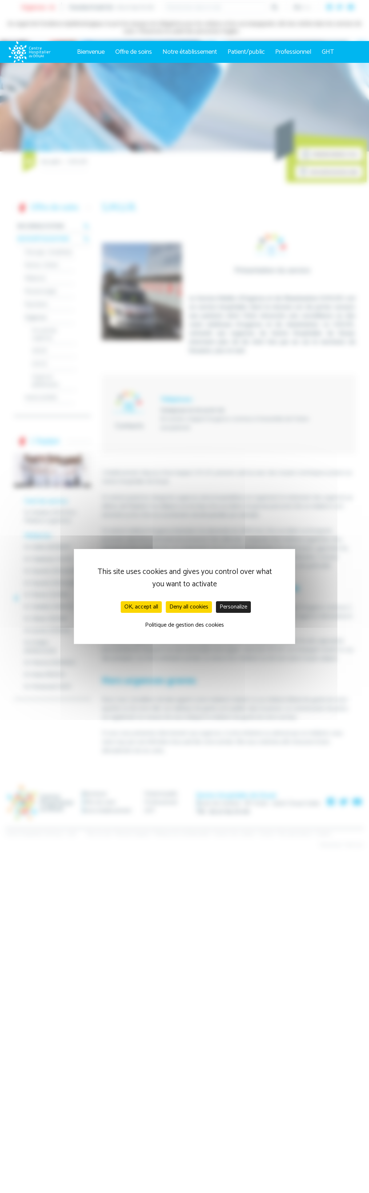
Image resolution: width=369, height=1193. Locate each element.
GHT (328, 51)
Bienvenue (91, 51)
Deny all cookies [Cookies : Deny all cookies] (188, 607)
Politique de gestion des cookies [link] (184, 625)
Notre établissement (190, 51)
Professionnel (293, 51)
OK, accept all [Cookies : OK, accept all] (141, 607)
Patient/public (246, 51)
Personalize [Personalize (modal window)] (233, 607)
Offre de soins (133, 51)
